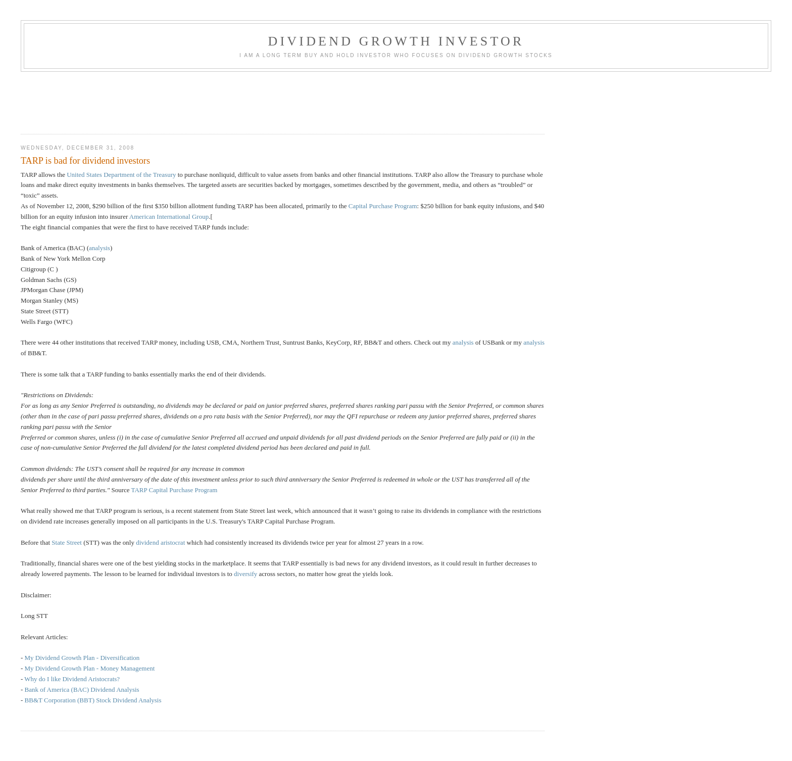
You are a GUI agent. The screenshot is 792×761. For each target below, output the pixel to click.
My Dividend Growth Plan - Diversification (82, 657)
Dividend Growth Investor (396, 41)
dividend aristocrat (160, 542)
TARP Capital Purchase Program (174, 490)
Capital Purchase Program (383, 206)
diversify (245, 574)
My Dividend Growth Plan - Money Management (90, 668)
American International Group (169, 216)
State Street (67, 542)
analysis (99, 248)
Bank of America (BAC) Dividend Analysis (82, 689)
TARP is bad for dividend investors (85, 161)
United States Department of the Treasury (121, 174)
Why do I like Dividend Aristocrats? (72, 679)
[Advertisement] (204, 99)
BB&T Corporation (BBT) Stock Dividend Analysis (93, 700)
